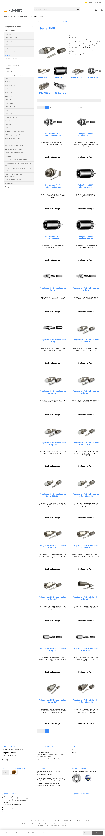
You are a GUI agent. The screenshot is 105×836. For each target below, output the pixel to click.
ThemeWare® (65, 825)
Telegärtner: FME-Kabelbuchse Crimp (53, 290)
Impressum (40, 749)
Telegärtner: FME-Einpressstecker (86, 186)
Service (75, 746)
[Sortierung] (89, 107)
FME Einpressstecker (67, 77)
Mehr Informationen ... (52, 832)
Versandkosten (48, 823)
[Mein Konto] (95, 9)
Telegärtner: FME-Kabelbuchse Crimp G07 (53, 393)
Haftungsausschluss (43, 752)
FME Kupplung (46, 92)
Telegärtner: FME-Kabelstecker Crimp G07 (86, 600)
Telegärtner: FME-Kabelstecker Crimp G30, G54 (86, 704)
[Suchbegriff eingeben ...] (55, 9)
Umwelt (74, 752)
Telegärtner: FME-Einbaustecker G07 (53, 135)
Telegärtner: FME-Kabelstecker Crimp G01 (52, 549)
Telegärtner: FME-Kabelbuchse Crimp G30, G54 (86, 445)
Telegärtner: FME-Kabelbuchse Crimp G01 (86, 342)
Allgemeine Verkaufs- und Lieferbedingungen (50, 759)
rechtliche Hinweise (45, 746)
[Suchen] (78, 9)
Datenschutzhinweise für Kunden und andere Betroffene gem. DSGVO (49, 820)
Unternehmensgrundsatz (79, 749)
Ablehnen (87, 833)
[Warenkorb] (101, 9)
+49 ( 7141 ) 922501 (9, 753)
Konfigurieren (98, 833)
